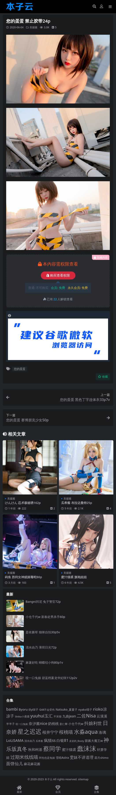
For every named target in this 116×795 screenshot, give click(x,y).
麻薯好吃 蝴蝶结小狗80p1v (44, 662)
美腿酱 (33, 27)
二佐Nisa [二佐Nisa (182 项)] (86, 715)
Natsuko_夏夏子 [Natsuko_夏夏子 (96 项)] (66, 710)
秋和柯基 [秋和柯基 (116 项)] (35, 749)
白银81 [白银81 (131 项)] (62, 740)
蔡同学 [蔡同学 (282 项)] (52, 749)
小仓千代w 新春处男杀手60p (45, 617)
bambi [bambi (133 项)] (12, 709)
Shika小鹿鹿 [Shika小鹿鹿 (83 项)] (22, 716)
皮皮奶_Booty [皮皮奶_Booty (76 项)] (76, 740)
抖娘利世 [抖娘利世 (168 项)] (93, 723)
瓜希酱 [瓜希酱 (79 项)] (39, 740)
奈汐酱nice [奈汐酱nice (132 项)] (38, 723)
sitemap (83, 779)
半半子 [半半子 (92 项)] (10, 724)
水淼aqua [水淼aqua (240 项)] (86, 731)
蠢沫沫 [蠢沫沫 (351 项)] (86, 748)
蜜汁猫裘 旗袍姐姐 (74, 577)
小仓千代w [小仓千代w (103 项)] (75, 724)
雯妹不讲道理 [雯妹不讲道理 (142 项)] (82, 757)
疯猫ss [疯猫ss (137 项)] (50, 740)
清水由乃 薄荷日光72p (41, 647)
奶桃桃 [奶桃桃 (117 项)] (53, 723)
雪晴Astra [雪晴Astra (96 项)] (62, 758)
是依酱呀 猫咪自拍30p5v (43, 632)
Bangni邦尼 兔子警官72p (43, 601)
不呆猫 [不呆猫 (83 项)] (58, 716)
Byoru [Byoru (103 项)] (23, 709)
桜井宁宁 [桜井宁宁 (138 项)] (50, 732)
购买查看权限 (58, 275)
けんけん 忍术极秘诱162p (23, 503)
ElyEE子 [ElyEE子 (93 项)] (33, 710)
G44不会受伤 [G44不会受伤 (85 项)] (47, 709)
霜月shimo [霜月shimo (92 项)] (101, 758)
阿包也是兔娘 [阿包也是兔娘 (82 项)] (47, 757)
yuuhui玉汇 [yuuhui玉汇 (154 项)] (41, 716)
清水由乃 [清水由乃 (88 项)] (29, 741)
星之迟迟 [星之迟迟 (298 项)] (29, 731)
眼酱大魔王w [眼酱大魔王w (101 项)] (94, 741)
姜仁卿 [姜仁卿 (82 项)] (63, 724)
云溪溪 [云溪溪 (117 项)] (102, 716)
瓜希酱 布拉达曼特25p (76, 503)
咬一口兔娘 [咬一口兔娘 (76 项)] (22, 724)
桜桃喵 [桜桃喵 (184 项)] (66, 732)
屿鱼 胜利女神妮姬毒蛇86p (23, 577)
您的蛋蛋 (19, 369)
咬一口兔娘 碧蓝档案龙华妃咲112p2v (51, 678)
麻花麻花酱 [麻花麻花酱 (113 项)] (32, 763)
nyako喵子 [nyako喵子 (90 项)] (85, 710)
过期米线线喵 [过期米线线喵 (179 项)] (24, 757)
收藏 (103, 376)
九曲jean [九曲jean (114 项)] (69, 716)
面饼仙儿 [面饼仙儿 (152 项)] (14, 763)
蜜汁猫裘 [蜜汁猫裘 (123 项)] (69, 749)
